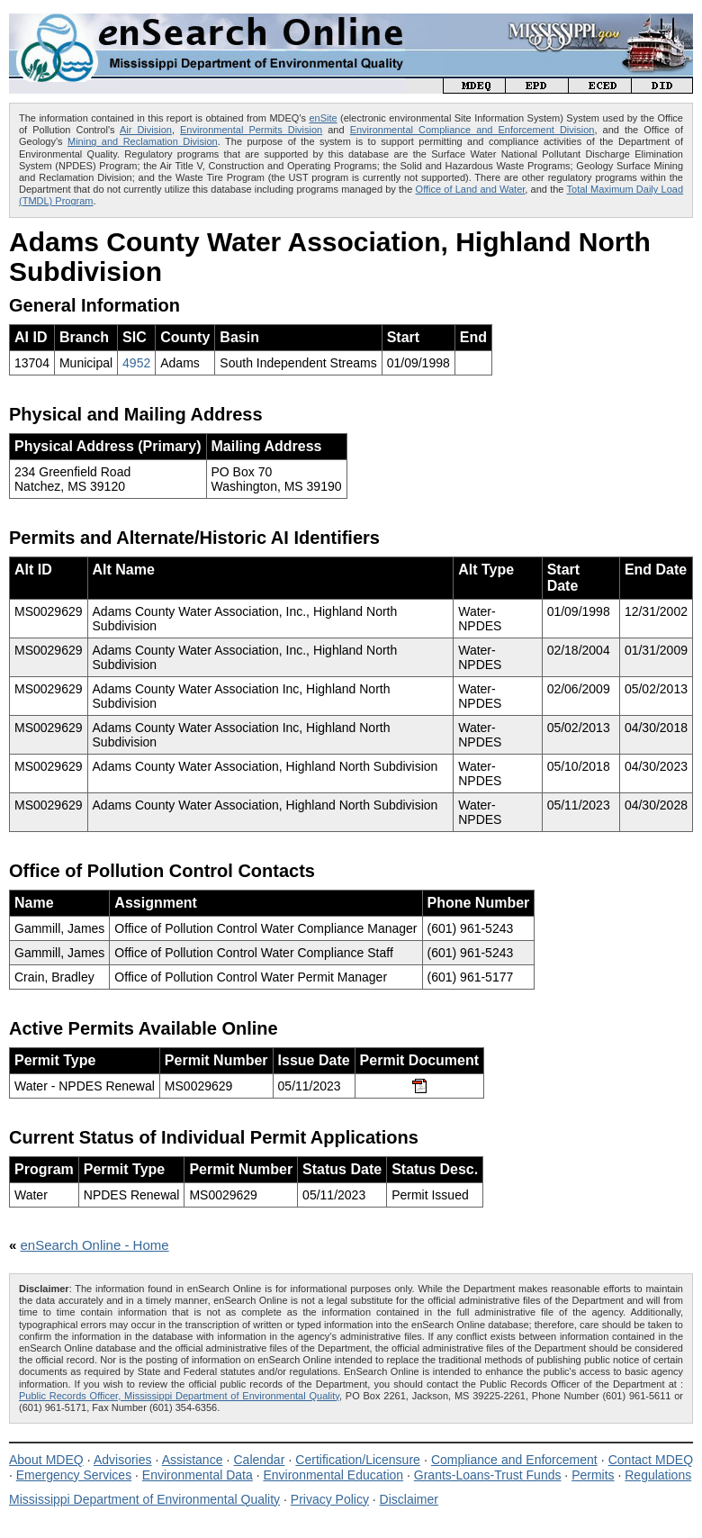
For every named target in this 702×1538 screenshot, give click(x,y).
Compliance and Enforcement (514, 1459)
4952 (136, 363)
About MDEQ (46, 1459)
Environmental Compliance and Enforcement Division (472, 129)
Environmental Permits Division (251, 129)
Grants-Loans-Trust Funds (488, 1475)
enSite (323, 118)
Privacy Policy (330, 1499)
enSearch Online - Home (95, 1245)
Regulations (658, 1475)
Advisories (123, 1459)
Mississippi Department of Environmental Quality (144, 1499)
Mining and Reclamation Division (143, 141)
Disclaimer (409, 1499)
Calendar (258, 1459)
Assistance (192, 1459)
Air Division (146, 129)
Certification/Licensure (357, 1459)
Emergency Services (73, 1475)
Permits (593, 1475)
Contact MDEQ (650, 1459)
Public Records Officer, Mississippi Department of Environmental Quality (179, 1395)
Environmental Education (333, 1475)
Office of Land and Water (471, 189)
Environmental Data (197, 1475)
